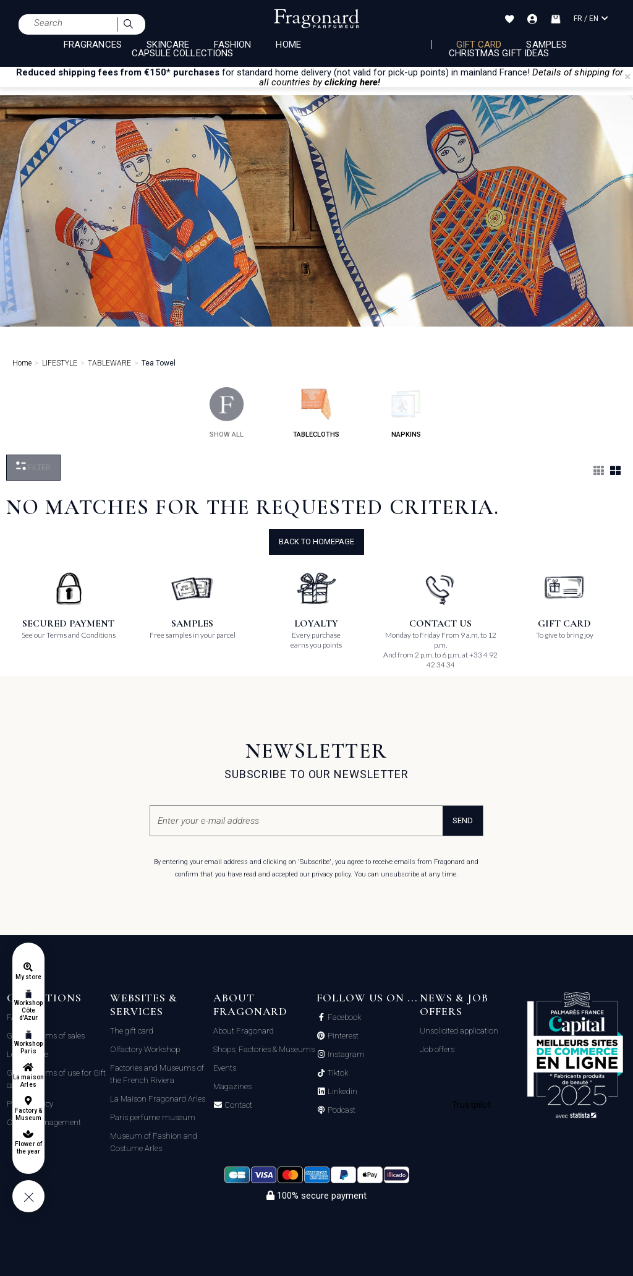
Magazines (232, 1086)
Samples (546, 44)
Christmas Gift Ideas (499, 53)
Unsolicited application (459, 1030)
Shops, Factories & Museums (264, 1049)
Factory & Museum (28, 1114)
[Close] (627, 76)
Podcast (340, 1110)
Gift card (478, 44)
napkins (406, 413)
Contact (237, 1105)
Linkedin (341, 1092)
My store (28, 977)
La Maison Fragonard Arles (157, 1098)
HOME (288, 44)
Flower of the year (28, 1148)
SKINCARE (168, 44)
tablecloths (316, 413)
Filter (33, 466)
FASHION (232, 44)
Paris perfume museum (152, 1117)
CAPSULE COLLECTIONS (182, 53)
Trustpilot (471, 1104)
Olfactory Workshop (145, 1049)
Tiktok (337, 1073)
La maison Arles (28, 1081)
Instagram (345, 1054)
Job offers (437, 1049)
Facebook (343, 1017)
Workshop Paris (28, 1047)
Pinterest (342, 1036)
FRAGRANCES (93, 44)
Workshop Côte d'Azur (28, 1010)
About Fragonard (243, 1030)
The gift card (131, 1030)
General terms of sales (46, 1035)
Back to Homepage (316, 541)
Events (224, 1068)
